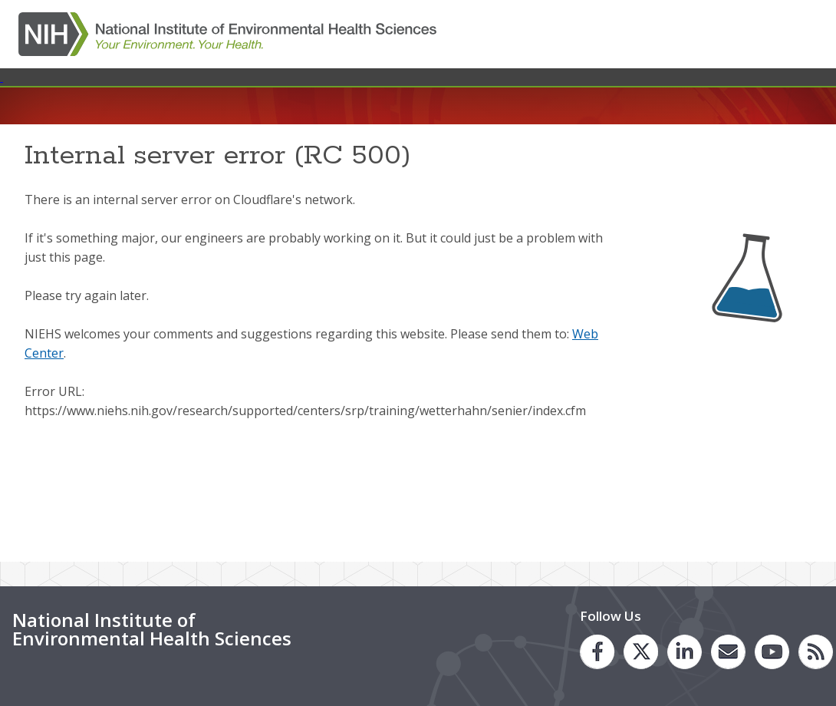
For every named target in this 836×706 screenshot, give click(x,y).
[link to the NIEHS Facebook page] (597, 652)
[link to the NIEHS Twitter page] (641, 652)
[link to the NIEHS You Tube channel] (772, 652)
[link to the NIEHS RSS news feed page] (815, 652)
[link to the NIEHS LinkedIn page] (684, 652)
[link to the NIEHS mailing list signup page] (728, 652)
